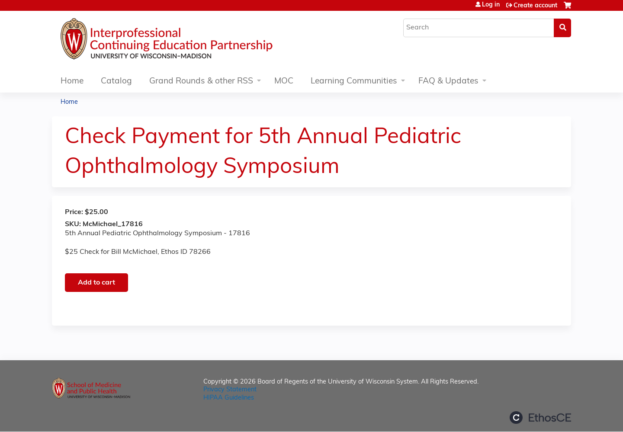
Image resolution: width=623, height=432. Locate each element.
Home (72, 81)
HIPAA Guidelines (228, 398)
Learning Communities (354, 81)
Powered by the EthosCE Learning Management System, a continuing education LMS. (540, 417)
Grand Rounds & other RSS (201, 81)
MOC (283, 81)
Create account (535, 6)
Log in (491, 5)
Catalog (116, 81)
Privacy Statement (230, 390)
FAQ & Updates (448, 81)
